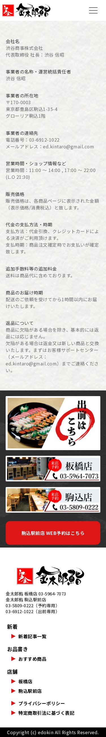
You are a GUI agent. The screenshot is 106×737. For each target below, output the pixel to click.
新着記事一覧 (32, 636)
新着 (12, 626)
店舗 (12, 671)
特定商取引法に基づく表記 (46, 712)
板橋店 (25, 681)
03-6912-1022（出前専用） (33, 611)
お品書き (17, 649)
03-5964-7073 (52, 594)
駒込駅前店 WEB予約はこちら (53, 533)
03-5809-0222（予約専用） (33, 605)
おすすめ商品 (32, 658)
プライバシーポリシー (41, 703)
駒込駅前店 (30, 690)
